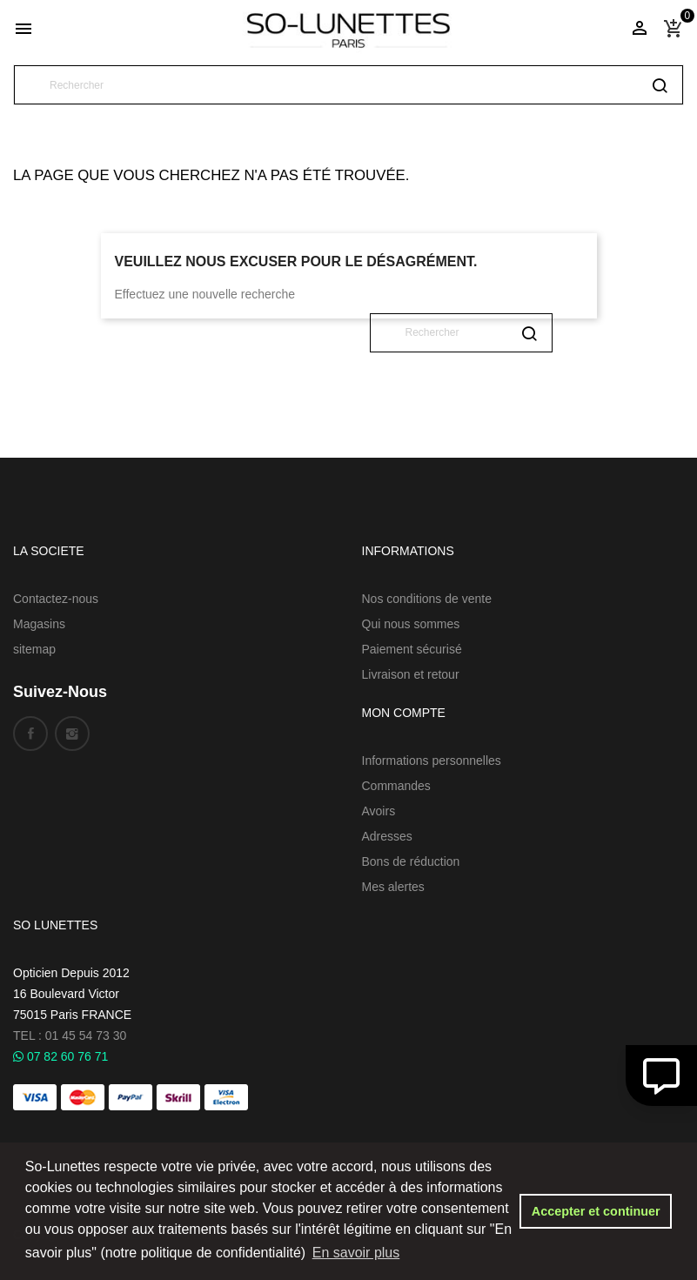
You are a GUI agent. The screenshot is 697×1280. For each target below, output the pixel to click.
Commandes (396, 786)
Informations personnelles (431, 760)
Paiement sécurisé (412, 649)
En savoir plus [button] (356, 1252)
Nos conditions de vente (427, 599)
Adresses (387, 836)
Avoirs (379, 811)
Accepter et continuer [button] (596, 1211)
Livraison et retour (410, 674)
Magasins (39, 624)
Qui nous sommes (411, 624)
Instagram (72, 733)
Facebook (30, 733)
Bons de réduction (411, 861)
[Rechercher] (348, 84)
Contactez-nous (55, 599)
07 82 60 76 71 (60, 1056)
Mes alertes (393, 887)
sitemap (34, 649)
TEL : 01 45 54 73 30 (69, 1035)
